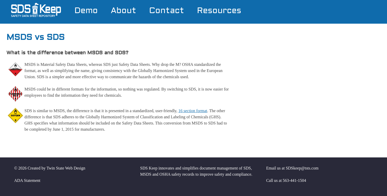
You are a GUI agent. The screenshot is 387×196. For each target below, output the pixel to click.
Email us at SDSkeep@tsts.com (292, 168)
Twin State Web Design (66, 168)
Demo (86, 11)
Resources (219, 11)
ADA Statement (27, 180)
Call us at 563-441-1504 (286, 180)
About (123, 11)
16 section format (192, 111)
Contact (166, 11)
